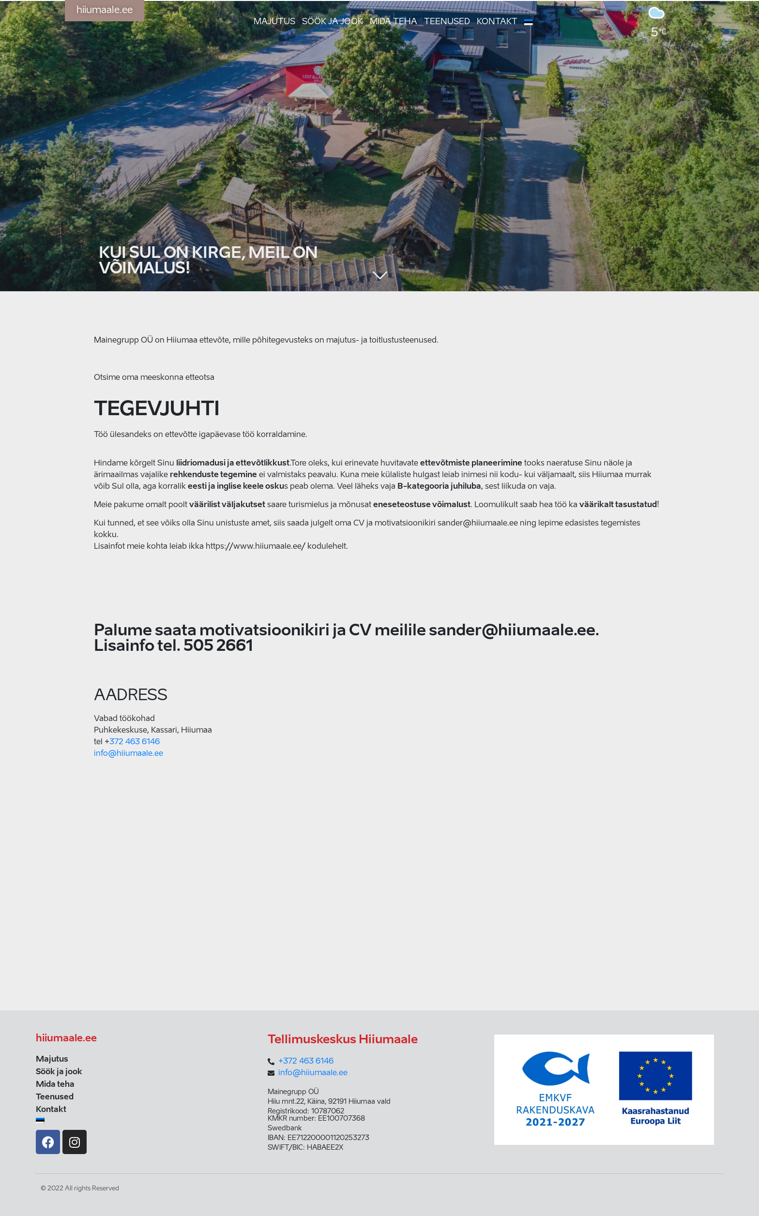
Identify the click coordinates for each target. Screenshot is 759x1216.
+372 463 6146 (306, 1062)
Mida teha (393, 22)
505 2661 (218, 646)
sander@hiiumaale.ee (512, 631)
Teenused (447, 22)
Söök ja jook (332, 22)
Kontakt (497, 22)
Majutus (274, 22)
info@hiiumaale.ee (128, 754)
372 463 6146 (134, 742)
